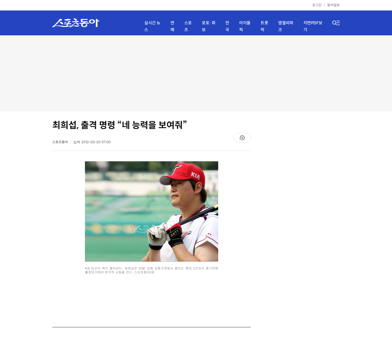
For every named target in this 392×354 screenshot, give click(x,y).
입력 (92, 142)
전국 (227, 26)
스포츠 (188, 26)
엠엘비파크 (285, 26)
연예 (172, 26)
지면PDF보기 (312, 26)
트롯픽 (264, 26)
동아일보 (333, 5)
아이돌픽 (245, 26)
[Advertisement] (196, 73)
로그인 (317, 5)
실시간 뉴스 (152, 26)
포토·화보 (208, 26)
